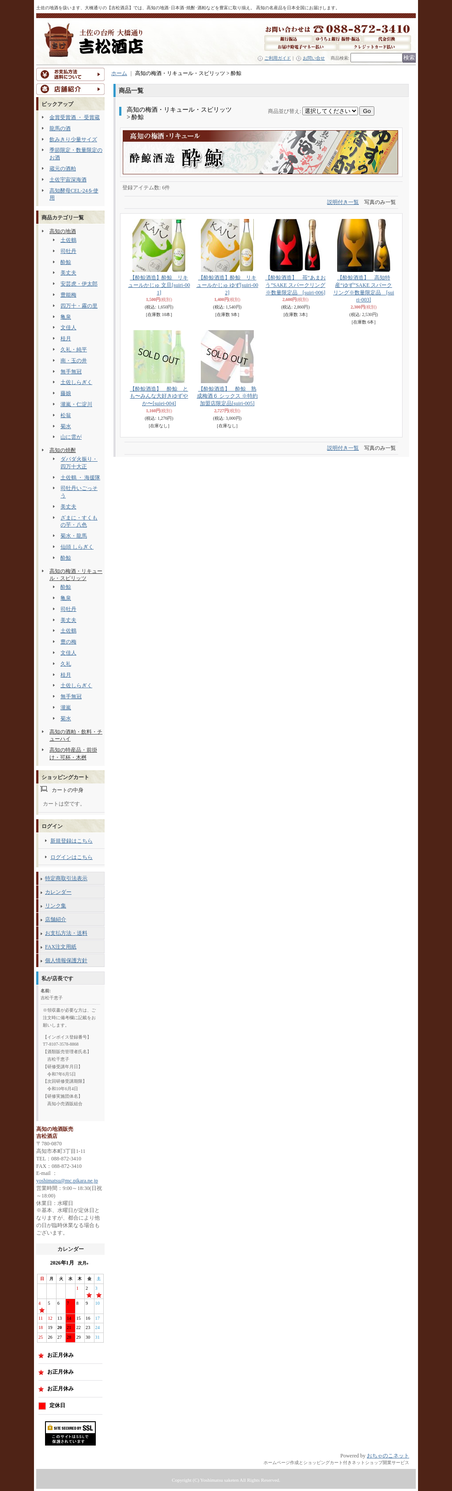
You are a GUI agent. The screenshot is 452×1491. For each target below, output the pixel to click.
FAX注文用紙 (60, 947)
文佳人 (68, 327)
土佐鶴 (68, 240)
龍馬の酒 (60, 128)
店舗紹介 (55, 919)
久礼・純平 (73, 349)
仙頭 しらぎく (77, 547)
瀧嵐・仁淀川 (76, 404)
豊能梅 (68, 295)
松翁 (65, 415)
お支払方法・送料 (66, 933)
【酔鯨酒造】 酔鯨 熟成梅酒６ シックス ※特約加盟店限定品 (227, 396)
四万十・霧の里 (79, 306)
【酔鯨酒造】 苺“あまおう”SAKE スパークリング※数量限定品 (295, 285)
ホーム (119, 73)
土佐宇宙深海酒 (68, 180)
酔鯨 (65, 262)
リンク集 (55, 906)
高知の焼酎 (62, 450)
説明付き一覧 (343, 202)
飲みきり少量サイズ (73, 139)
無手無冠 (71, 372)
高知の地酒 (62, 231)
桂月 (65, 338)
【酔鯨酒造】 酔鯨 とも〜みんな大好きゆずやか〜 (159, 396)
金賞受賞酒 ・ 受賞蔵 (74, 117)
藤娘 (65, 393)
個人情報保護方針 (66, 960)
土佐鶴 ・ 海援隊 (80, 477)
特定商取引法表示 (66, 878)
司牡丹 (68, 251)
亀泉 (65, 317)
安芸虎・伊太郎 (79, 284)
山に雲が (71, 437)
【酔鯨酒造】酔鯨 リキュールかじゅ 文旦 (159, 285)
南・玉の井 (73, 361)
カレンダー (58, 892)
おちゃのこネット (388, 1456)
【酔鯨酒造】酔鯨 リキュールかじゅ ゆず (227, 285)
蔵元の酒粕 (62, 169)
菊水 (65, 426)
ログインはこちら (71, 857)
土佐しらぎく (76, 382)
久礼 (65, 664)
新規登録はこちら (71, 841)
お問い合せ (314, 58)
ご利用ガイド (277, 58)
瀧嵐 (65, 707)
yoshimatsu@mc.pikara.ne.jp (67, 1181)
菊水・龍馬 (73, 536)
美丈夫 (68, 273)
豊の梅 (68, 642)
